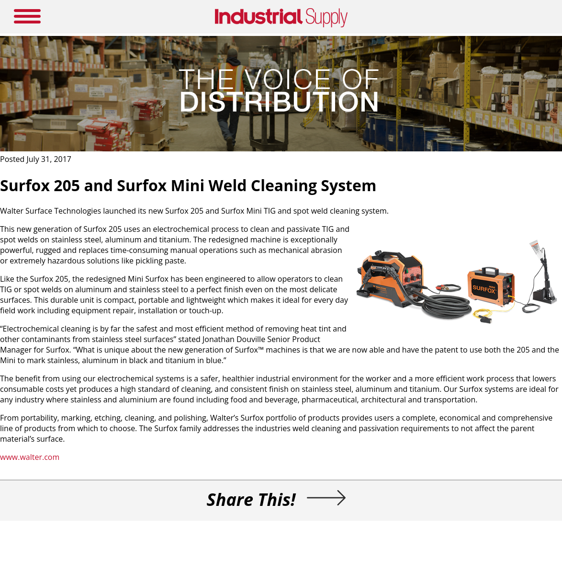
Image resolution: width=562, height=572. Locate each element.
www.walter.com (29, 457)
